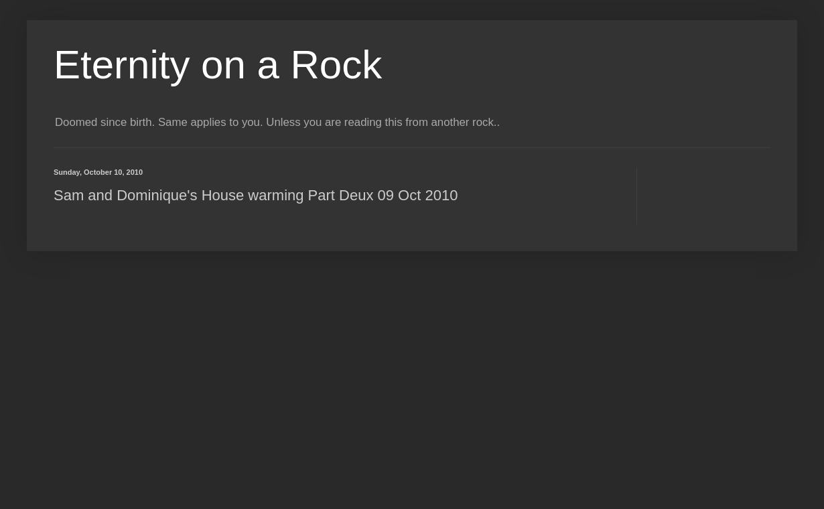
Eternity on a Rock (218, 64)
